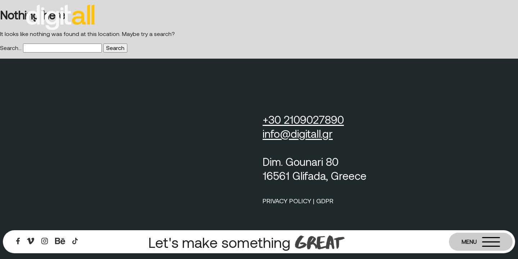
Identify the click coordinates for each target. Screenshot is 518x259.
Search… (11, 47)
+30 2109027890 (303, 119)
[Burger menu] (481, 242)
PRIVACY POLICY (287, 201)
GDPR (324, 201)
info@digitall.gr (298, 133)
